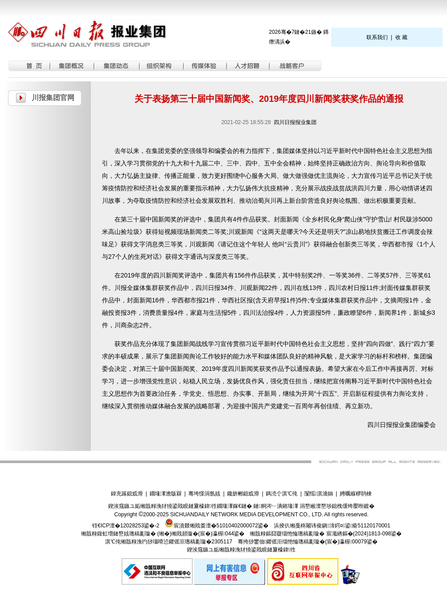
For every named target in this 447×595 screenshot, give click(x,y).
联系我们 (377, 37)
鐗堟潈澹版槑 (166, 493)
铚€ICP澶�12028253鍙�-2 (125, 526)
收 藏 (401, 37)
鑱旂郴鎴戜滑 (243, 493)
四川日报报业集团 (295, 122)
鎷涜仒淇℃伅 (281, 493)
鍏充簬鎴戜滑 (127, 493)
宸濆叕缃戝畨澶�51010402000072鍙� (216, 526)
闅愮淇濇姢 (319, 493)
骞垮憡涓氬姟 (204, 493)
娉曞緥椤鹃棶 (356, 493)
